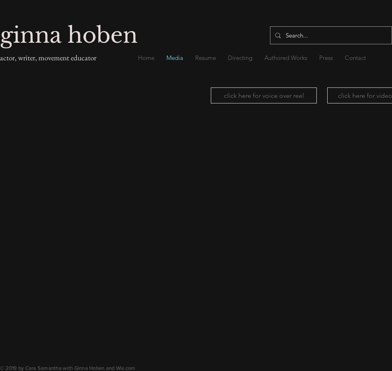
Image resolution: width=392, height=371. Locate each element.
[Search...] (330, 35)
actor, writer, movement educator (48, 58)
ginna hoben (69, 35)
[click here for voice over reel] (264, 95)
